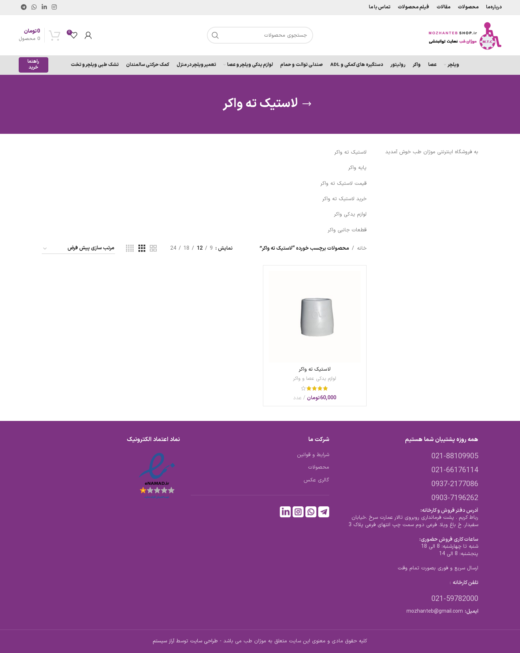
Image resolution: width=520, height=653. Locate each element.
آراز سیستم (163, 641)
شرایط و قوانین (313, 455)
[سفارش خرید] (78, 248)
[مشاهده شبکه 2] (153, 249)
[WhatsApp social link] (34, 7)
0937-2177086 (454, 484)
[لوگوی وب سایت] (465, 35)
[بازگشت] (307, 104)
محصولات (318, 467)
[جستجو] (260, 35)
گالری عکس (316, 480)
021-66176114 (454, 470)
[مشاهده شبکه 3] (141, 249)
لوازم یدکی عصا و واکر (314, 378)
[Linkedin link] (44, 7)
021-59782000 (454, 599)
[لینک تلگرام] (24, 7)
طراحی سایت (204, 641)
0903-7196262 (454, 498)
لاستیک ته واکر (315, 369)
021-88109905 (454, 456)
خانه (362, 248)
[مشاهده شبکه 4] (130, 249)
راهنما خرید (33, 64)
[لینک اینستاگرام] (54, 7)
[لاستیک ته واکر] (314, 317)
